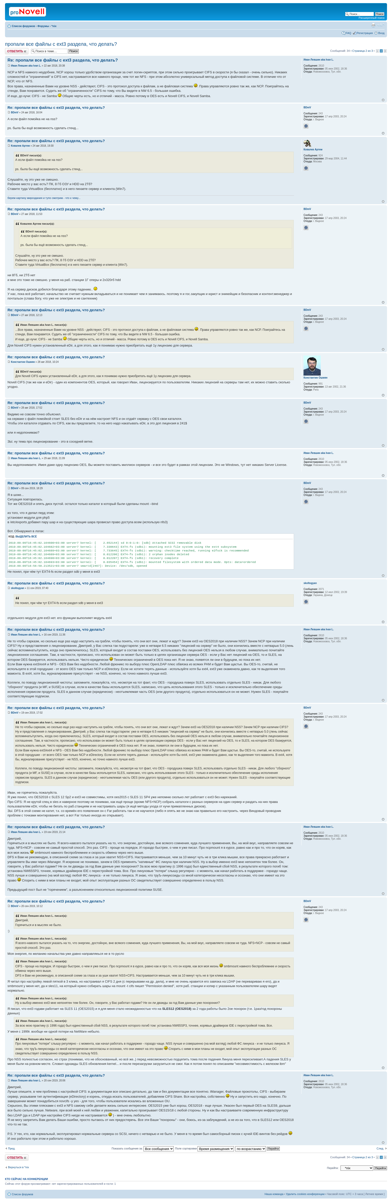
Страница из (362, 50)
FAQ (348, 33)
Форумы (43, 26)
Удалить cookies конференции (305, 1193)
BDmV (14, 112)
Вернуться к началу (383, 100)
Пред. (11, 1148)
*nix (54, 26)
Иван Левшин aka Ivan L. (26, 65)
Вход (381, 33)
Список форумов (23, 26)
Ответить (16, 51)
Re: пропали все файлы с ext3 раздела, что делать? (63, 60)
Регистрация (365, 33)
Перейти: (333, 1167)
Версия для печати (373, 25)
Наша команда (273, 1193)
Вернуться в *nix (18, 1167)
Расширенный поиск (371, 17)
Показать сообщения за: (143, 1148)
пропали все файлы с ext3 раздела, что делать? (61, 44)
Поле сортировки (204, 1148)
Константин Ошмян (23, 362)
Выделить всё (26, 536)
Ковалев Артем (20, 145)
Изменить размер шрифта (380, 25)
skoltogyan (17, 588)
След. (380, 1148)
